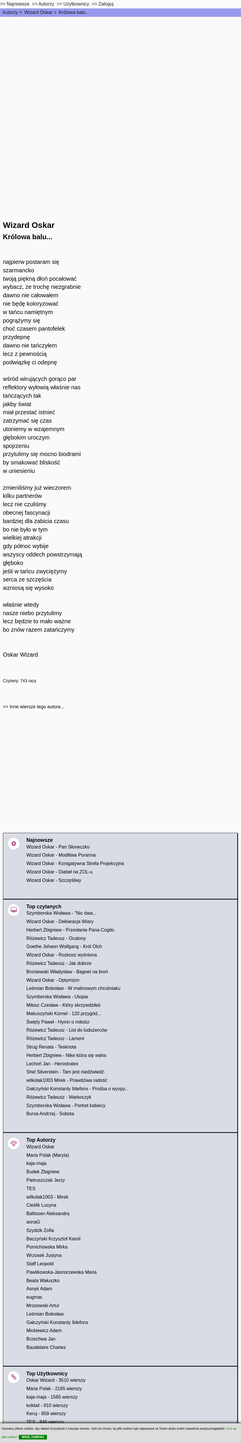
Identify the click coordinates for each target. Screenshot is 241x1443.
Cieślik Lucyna (41, 1205)
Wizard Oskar (38, 12)
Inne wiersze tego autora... (37, 706)
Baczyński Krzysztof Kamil (53, 1238)
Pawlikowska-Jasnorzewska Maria (61, 1272)
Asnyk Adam (39, 1288)
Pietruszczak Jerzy (45, 1180)
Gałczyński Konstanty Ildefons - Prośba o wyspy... (77, 1088)
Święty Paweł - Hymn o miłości (58, 1021)
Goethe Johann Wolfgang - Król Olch (64, 946)
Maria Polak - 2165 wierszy (54, 1388)
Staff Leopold (40, 1263)
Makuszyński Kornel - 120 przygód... (63, 1013)
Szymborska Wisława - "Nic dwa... (61, 913)
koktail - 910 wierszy (47, 1405)
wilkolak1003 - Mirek (47, 1197)
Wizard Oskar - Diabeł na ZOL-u (59, 871)
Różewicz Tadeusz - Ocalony (56, 938)
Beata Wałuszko (43, 1280)
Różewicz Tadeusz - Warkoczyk (58, 1097)
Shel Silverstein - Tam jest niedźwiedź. (65, 1071)
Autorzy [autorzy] (46, 3)
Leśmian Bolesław (45, 1314)
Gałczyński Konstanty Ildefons (57, 1322)
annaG (33, 1221)
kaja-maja (36, 1163)
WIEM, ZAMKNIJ (33, 1437)
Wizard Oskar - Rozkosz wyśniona (61, 954)
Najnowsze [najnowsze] (18, 3)
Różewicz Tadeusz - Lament (55, 1038)
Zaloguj (106, 3)
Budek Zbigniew (42, 1171)
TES (30, 1188)
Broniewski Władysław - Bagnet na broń (67, 971)
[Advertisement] (120, 60)
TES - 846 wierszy (45, 1421)
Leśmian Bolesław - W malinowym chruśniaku (73, 988)
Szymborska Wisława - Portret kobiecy (65, 1105)
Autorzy (10, 12)
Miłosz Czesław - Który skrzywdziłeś (63, 1005)
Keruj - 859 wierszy (46, 1413)
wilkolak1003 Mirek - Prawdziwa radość (66, 1080)
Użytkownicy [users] (76, 3)
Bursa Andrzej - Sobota (50, 1113)
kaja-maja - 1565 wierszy (52, 1397)
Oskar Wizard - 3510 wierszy (56, 1380)
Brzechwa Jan (41, 1338)
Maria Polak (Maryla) (47, 1155)
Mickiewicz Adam (44, 1330)
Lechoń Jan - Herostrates (52, 1063)
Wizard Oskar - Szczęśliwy (53, 880)
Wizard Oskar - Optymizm (52, 980)
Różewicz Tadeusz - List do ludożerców (66, 1030)
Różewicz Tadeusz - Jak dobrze (59, 963)
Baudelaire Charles (46, 1347)
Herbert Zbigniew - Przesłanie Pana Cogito (70, 929)
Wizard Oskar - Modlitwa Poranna (61, 855)
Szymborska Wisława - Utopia (57, 996)
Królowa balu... (74, 12)
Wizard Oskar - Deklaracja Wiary (60, 921)
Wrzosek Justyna (44, 1255)
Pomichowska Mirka (46, 1246)
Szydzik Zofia (40, 1230)
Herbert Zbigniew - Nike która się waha (66, 1055)
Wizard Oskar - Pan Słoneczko (58, 846)
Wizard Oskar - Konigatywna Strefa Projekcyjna (75, 863)
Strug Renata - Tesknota (51, 1046)
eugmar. (34, 1297)
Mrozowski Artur (42, 1305)
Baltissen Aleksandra (48, 1213)
